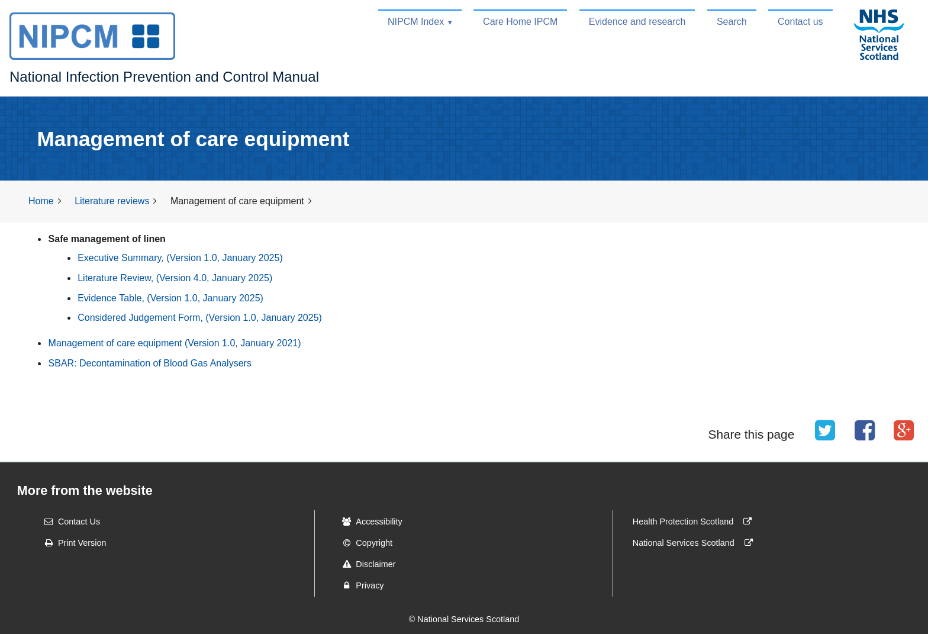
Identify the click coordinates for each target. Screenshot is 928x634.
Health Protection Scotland (695, 521)
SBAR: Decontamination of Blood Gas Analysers (150, 363)
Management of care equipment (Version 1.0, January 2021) (175, 343)
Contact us (800, 22)
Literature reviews (112, 201)
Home (41, 201)
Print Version (72, 543)
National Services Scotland (695, 543)
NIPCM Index (416, 22)
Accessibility (368, 521)
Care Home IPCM (520, 22)
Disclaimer (364, 564)
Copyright (363, 543)
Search (732, 22)
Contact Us (68, 521)
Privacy (359, 585)
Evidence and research (637, 22)
